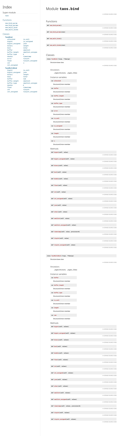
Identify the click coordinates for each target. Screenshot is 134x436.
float (9, 61)
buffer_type (12, 54)
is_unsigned (28, 41)
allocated (11, 39)
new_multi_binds (11, 29)
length (26, 46)
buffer (10, 50)
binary (10, 46)
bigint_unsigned (13, 43)
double (10, 56)
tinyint (26, 58)
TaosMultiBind (11, 68)
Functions (7, 20)
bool (9, 48)
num (24, 79)
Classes (6, 34)
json (25, 43)
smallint (26, 50)
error (9, 58)
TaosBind (8, 37)
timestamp (27, 56)
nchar (25, 48)
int (8, 63)
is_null (26, 39)
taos (7, 16)
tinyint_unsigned (30, 61)
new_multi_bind (11, 27)
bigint (10, 41)
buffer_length (13, 52)
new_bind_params (11, 25)
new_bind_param (11, 23)
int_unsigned (12, 65)
